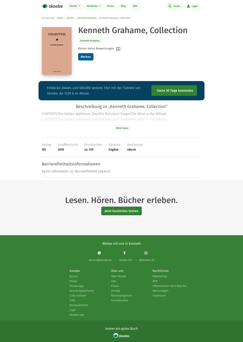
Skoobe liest (77, 314)
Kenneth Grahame (87, 18)
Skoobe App (76, 286)
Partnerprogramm (121, 295)
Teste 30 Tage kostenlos (175, 91)
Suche (174, 6)
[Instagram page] (147, 256)
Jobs (113, 281)
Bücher (74, 6)
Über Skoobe (118, 276)
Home (60, 18)
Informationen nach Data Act (169, 286)
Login (192, 6)
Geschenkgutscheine (82, 290)
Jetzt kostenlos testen (121, 211)
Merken (86, 57)
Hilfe (135, 6)
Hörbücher (93, 6)
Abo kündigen (160, 290)
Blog (123, 6)
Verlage (115, 290)
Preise (110, 6)
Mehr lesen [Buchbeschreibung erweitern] (122, 128)
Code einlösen (78, 295)
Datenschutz (160, 276)
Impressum (159, 295)
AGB (155, 281)
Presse (115, 286)
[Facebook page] (125, 256)
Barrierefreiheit (79, 305)
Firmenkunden (119, 300)
